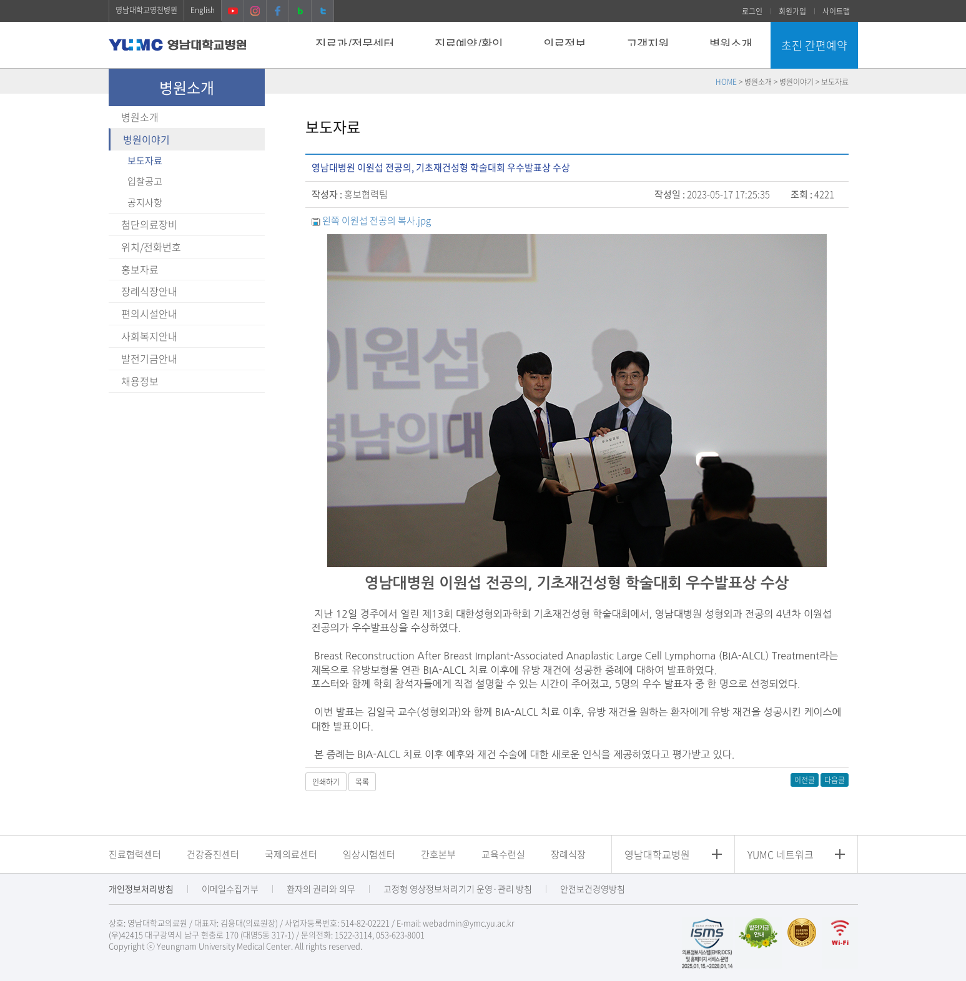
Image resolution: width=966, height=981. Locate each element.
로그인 (752, 11)
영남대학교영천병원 (146, 10)
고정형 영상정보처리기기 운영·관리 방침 (457, 888)
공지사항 (144, 202)
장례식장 (568, 854)
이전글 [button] (804, 780)
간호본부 (438, 854)
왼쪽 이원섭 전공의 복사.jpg (376, 220)
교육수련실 (503, 854)
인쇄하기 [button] (326, 781)
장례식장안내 (149, 290)
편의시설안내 (149, 313)
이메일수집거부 (230, 888)
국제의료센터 (291, 854)
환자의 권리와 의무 (321, 888)
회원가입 (792, 11)
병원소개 (730, 43)
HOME (726, 81)
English (202, 10)
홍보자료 (140, 269)
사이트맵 (836, 11)
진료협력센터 (135, 854)
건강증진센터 (213, 854)
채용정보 (140, 380)
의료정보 (564, 43)
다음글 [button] (834, 780)
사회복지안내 (149, 335)
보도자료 (144, 160)
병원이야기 (146, 139)
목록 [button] (362, 781)
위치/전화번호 (151, 246)
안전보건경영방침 (592, 888)
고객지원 (647, 43)
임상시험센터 (369, 854)
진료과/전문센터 (354, 43)
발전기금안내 (149, 358)
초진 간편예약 (814, 45)
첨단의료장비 (149, 224)
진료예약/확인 (469, 43)
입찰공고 (144, 181)
